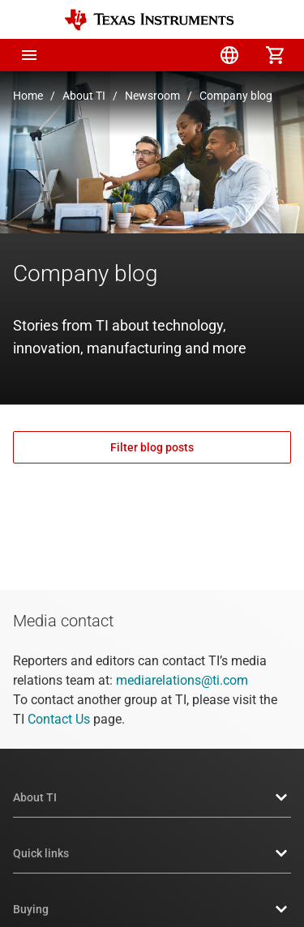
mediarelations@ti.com (182, 680)
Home (28, 95)
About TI (83, 95)
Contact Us (59, 719)
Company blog (235, 95)
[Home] (149, 20)
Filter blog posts (152, 447)
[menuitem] (138, 55)
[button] (29, 55)
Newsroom (152, 95)
